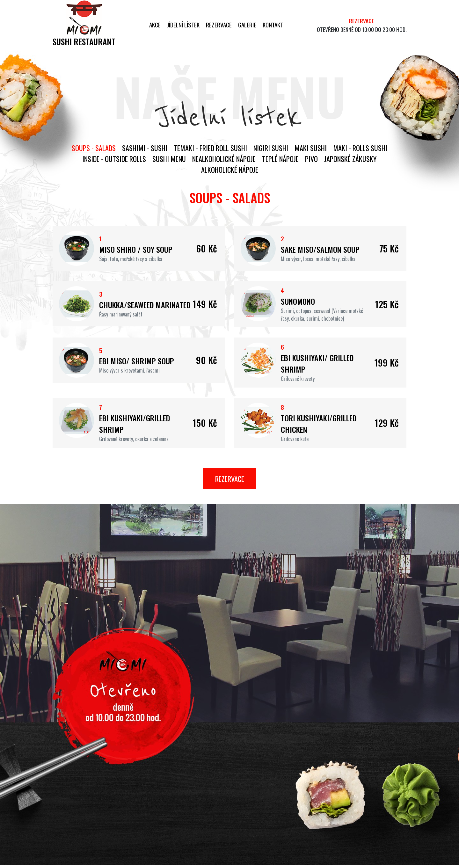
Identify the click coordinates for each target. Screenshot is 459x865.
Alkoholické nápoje (229, 169)
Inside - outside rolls (114, 158)
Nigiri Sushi (270, 147)
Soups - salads (94, 147)
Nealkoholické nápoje (224, 158)
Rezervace (219, 24)
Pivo (311, 158)
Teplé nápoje (280, 158)
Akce (155, 24)
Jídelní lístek (183, 24)
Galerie (247, 24)
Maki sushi (311, 147)
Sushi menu (169, 158)
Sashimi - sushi (144, 147)
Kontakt (273, 24)
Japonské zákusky (350, 158)
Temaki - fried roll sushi (210, 147)
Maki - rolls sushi (360, 147)
